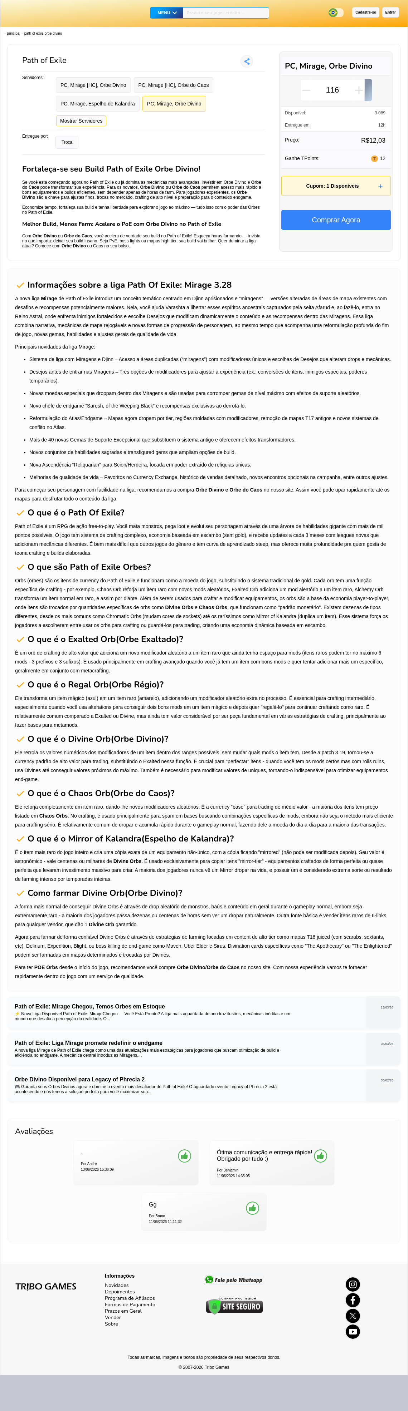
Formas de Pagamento (130, 1304)
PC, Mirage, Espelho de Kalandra (97, 104)
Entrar (390, 12)
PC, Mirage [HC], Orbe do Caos (174, 85)
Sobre (111, 1324)
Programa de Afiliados (130, 1298)
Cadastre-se (365, 12)
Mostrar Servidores (81, 121)
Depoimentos (120, 1291)
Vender (113, 1317)
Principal (13, 33)
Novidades (116, 1285)
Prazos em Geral (123, 1311)
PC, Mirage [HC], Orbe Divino (93, 85)
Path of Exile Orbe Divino (43, 33)
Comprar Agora (336, 220)
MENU (163, 12)
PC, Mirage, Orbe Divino (174, 104)
